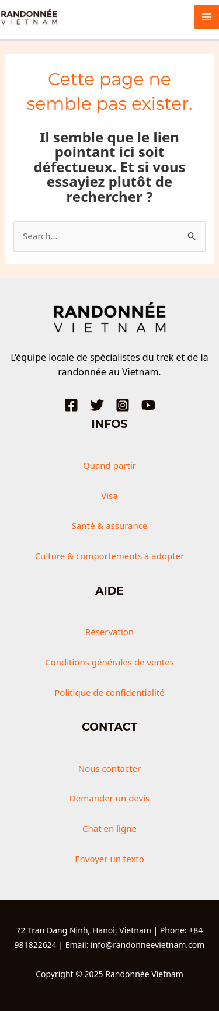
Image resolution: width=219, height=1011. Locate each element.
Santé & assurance (110, 525)
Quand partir (109, 465)
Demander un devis (109, 798)
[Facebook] (71, 405)
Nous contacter (109, 768)
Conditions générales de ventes (109, 662)
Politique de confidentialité (109, 692)
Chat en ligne (109, 828)
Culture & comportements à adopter (110, 556)
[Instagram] (123, 405)
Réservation (109, 631)
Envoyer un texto (109, 858)
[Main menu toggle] (207, 17)
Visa (109, 495)
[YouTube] (148, 405)
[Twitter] (97, 405)
